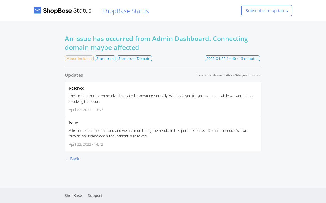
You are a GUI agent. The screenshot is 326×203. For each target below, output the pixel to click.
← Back (72, 159)
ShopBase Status (91, 10)
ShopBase (73, 195)
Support (95, 195)
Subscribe (267, 10)
